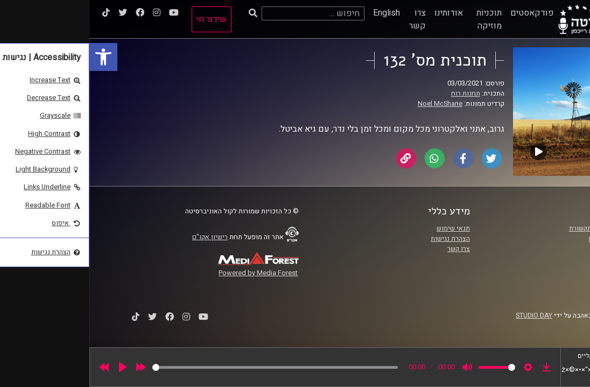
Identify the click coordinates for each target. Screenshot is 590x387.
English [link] (297, 12)
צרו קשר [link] (328, 19)
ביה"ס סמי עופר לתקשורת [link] (516, 228)
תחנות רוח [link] (376, 93)
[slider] (185, 367)
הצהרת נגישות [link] (361, 238)
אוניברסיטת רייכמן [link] (525, 238)
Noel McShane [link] (350, 104)
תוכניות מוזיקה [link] (399, 19)
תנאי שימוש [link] (364, 228)
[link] (14, 57)
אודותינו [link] (359, 12)
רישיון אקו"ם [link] (120, 237)
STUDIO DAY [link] (444, 315)
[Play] (33, 367)
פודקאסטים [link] (443, 12)
